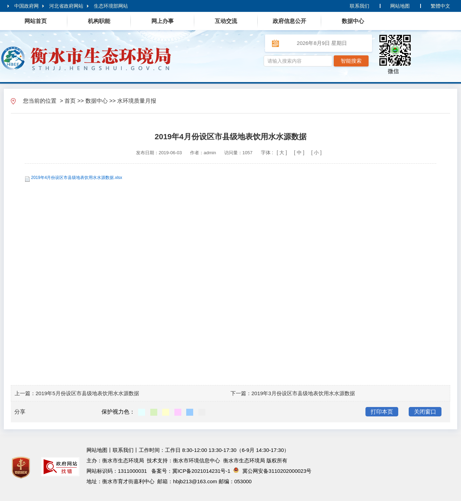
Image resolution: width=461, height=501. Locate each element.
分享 (19, 412)
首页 (70, 101)
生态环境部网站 (111, 6)
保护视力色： (118, 412)
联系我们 (359, 6)
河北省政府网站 (66, 6)
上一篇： (25, 393)
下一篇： (240, 393)
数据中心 (96, 101)
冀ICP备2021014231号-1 (201, 471)
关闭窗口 (425, 412)
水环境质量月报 (136, 101)
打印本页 (382, 412)
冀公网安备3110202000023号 (272, 471)
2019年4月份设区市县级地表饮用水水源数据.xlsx (76, 177)
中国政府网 (26, 6)
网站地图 (400, 6)
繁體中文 (440, 6)
